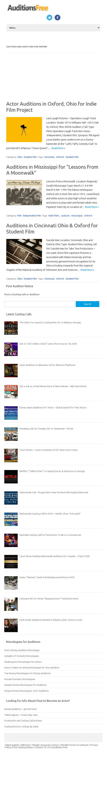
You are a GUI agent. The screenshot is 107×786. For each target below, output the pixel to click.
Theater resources (41, 745)
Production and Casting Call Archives (23, 720)
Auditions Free (60, 747)
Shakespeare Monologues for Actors (23, 662)
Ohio (19, 157)
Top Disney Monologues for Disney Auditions (27, 673)
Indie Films (53, 215)
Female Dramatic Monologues (19, 679)
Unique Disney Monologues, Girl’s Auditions (26, 690)
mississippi (77, 215)
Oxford (60, 157)
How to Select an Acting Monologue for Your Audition (31, 667)
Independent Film (32, 215)
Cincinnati (49, 157)
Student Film (30, 157)
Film (19, 215)
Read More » (58, 148)
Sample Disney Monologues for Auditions (25, 685)
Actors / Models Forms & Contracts (70, 745)
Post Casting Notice (22, 747)
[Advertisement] (26, 79)
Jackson (65, 215)
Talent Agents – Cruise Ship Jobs (21, 715)
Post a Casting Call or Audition (21, 294)
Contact (38, 747)
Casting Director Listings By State (21, 726)
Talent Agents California (17, 745)
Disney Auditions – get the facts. (20, 709)
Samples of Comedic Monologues (21, 656)
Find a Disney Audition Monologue (21, 650)
